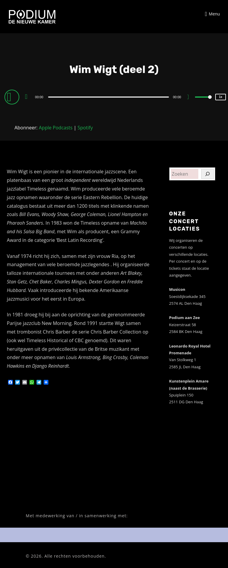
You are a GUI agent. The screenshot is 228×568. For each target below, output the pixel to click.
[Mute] (190, 98)
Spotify (85, 127)
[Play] (13, 97)
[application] (114, 97)
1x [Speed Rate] (220, 97)
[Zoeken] (207, 174)
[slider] (108, 97)
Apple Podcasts (55, 127)
